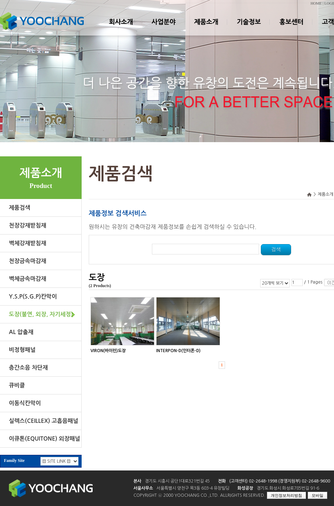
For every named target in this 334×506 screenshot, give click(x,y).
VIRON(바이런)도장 (108, 351)
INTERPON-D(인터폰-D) (178, 351)
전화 (222, 481)
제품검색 (19, 207)
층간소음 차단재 (28, 367)
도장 (97, 277)
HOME (316, 3)
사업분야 (163, 28)
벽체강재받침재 (27, 243)
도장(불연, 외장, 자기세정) (41, 314)
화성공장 (245, 488)
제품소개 (206, 28)
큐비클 (17, 385)
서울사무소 (143, 488)
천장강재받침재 (27, 225)
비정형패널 (22, 349)
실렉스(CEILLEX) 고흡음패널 (43, 421)
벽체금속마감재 (27, 278)
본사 (137, 481)
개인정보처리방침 (286, 495)
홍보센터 (291, 28)
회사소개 (120, 28)
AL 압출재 (21, 332)
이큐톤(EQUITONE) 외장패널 (44, 438)
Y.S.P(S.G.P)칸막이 (33, 296)
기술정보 (248, 28)
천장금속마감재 (27, 261)
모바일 (317, 495)
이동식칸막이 (25, 403)
